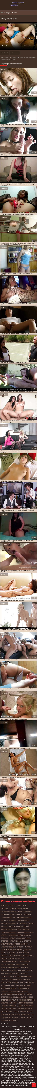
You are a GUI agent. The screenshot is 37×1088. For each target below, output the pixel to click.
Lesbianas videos (20, 1077)
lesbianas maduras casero (12, 911)
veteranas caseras (9, 988)
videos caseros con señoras (13, 994)
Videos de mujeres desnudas (21, 1044)
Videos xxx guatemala (24, 1047)
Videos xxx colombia (22, 1066)
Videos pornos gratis (8, 1069)
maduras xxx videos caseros (12, 959)
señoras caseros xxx (10, 973)
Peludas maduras (12, 1072)
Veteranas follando (13, 1041)
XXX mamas (24, 1038)
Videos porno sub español (16, 1052)
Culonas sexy (5, 1057)
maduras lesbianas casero (12, 947)
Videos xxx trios (19, 1060)
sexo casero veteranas (21, 985)
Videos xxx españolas (26, 1043)
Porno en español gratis (9, 1043)
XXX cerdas (30, 1068)
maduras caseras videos (19, 920)
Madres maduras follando (10, 1032)
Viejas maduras (12, 1058)
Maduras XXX (20, 1068)
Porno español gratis (21, 1082)
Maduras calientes (16, 1033)
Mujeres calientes (20, 1046)
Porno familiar (14, 1038)
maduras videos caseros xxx (20, 956)
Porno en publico (17, 1057)
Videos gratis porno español (11, 1036)
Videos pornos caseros (9, 1065)
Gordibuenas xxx (7, 1077)
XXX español (18, 1074)
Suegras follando (7, 1082)
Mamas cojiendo (7, 1060)
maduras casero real (10, 923)
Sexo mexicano (25, 1032)
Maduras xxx (11, 1047)
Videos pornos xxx (24, 1058)
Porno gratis (25, 1049)
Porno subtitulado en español (23, 1076)
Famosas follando (27, 1041)
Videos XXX (28, 1055)
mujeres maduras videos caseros (14, 964)
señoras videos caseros (20, 979)
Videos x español (7, 1046)
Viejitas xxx (28, 1033)
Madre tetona (5, 1044)
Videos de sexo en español (23, 1063)
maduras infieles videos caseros (14, 944)
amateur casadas (8, 905)
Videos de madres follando (18, 1085)
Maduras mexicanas (8, 1035)
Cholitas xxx (15, 1049)
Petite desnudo (4, 53)
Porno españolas (7, 1063)
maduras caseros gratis (19, 926)
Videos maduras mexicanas (16, 1054)
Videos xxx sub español (26, 1065)
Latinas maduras (25, 1072)
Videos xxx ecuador (14, 1061)
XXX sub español (27, 1080)
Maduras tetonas (17, 1071)
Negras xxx (18, 1083)
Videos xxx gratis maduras (19, 1079)
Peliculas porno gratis (17, 1050)
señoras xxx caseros (10, 982)
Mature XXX (26, 1061)
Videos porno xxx (7, 1074)
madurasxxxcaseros (9, 962)
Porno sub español (14, 1039)
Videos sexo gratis (7, 1066)
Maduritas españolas (16, 1055)
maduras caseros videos (11, 929)
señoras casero (14, 53)
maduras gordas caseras (20, 941)
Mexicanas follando (8, 1068)
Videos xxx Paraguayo (24, 1035)
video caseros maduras (19, 991)
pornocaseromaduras (10, 967)
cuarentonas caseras (19, 908)
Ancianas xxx (5, 1049)
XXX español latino (13, 1080)
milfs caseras (25, 962)
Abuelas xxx (5, 1033)
